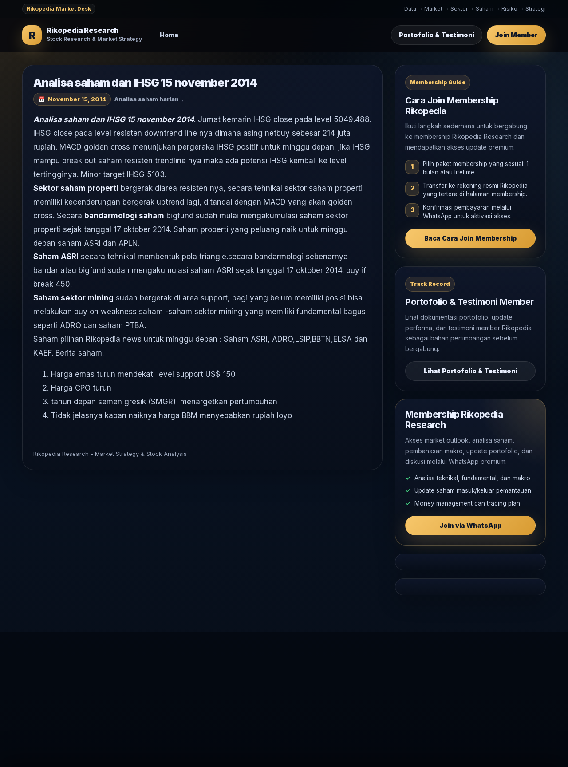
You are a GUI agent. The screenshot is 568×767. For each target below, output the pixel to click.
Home (169, 35)
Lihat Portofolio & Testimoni (470, 371)
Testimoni (417, 684)
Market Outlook (271, 670)
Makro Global (268, 699)
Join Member (516, 35)
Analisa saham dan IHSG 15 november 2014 (160, 82)
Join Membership (428, 670)
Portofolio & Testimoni (436, 35)
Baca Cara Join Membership (470, 238)
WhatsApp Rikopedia (434, 699)
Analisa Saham (269, 684)
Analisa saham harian (146, 99)
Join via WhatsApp (470, 525)
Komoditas (263, 713)
